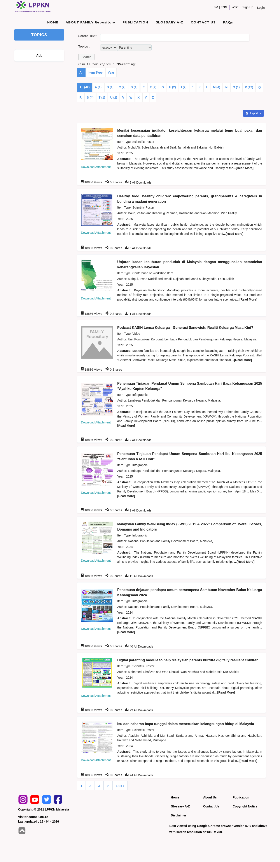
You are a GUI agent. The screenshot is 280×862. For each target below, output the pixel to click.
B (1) (110, 87)
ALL (39, 55)
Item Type (96, 72)
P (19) (249, 87)
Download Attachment (96, 167)
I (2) (184, 87)
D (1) (134, 87)
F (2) (153, 87)
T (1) (102, 97)
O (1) (236, 87)
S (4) (90, 97)
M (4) (216, 87)
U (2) (113, 97)
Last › (120, 786)
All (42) (84, 87)
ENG (224, 7)
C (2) (122, 87)
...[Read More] (243, 168)
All (81, 72)
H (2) (172, 87)
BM (216, 7)
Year (111, 72)
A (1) (98, 87)
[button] (86, 57)
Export (252, 113)
